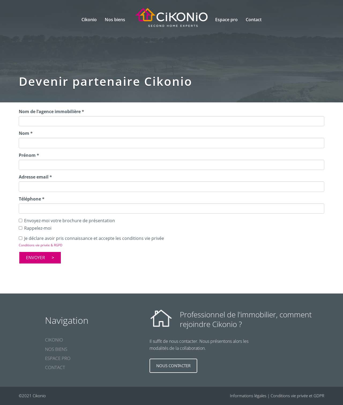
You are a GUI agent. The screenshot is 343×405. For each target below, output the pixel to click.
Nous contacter (173, 365)
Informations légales (248, 395)
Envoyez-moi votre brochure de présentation (67, 221)
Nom (26, 133)
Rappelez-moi (35, 228)
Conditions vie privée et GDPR (297, 395)
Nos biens (56, 349)
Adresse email (35, 177)
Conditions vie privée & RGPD (40, 245)
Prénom (29, 155)
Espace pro (226, 20)
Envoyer (35, 258)
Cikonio (89, 20)
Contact (254, 20)
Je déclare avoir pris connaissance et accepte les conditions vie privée (91, 238)
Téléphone (31, 199)
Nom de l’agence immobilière (51, 111)
